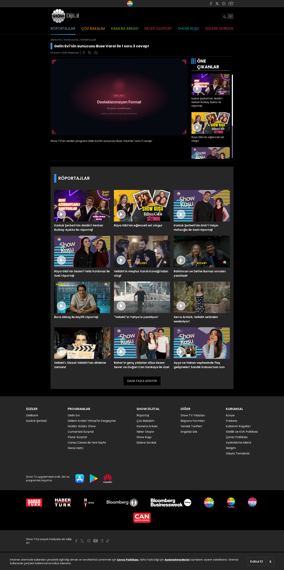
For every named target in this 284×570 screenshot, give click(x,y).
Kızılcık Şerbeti (36, 421)
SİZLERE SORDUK (219, 28)
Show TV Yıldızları (193, 415)
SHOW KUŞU (188, 28)
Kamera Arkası (147, 426)
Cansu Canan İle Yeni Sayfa (87, 442)
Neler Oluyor (145, 432)
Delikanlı (32, 415)
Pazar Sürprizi (77, 437)
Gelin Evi (74, 415)
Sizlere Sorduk (146, 442)
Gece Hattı (75, 448)
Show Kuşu (144, 437)
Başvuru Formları (193, 421)
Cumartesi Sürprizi (81, 432)
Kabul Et (256, 561)
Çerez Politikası (128, 559)
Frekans (231, 421)
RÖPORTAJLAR (63, 28)
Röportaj (143, 415)
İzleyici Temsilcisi (237, 453)
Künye (230, 415)
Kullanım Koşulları (238, 426)
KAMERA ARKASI (124, 28)
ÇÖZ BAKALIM (93, 28)
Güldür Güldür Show (82, 426)
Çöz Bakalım (145, 421)
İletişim (231, 448)
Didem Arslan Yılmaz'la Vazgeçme (92, 421)
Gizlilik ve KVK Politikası (242, 432)
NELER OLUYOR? (158, 28)
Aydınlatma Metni (177, 559)
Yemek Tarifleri (191, 426)
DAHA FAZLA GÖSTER (142, 381)
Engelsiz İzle (189, 432)
